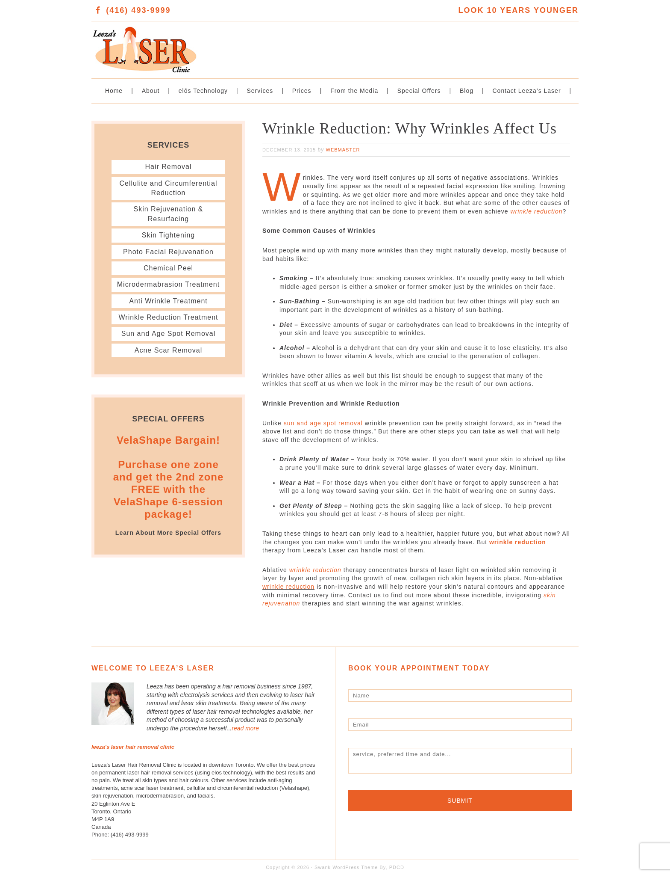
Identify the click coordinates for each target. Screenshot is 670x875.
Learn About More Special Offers (168, 532)
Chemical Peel (168, 268)
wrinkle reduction (536, 211)
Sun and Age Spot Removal (168, 333)
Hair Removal (168, 166)
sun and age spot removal (323, 423)
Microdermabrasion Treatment (168, 284)
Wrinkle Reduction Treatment (168, 317)
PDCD (396, 867)
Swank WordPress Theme (346, 867)
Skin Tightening (168, 235)
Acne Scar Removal (168, 350)
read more (245, 728)
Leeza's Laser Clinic (213, 45)
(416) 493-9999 (138, 10)
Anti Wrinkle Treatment (168, 301)
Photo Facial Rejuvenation (168, 251)
